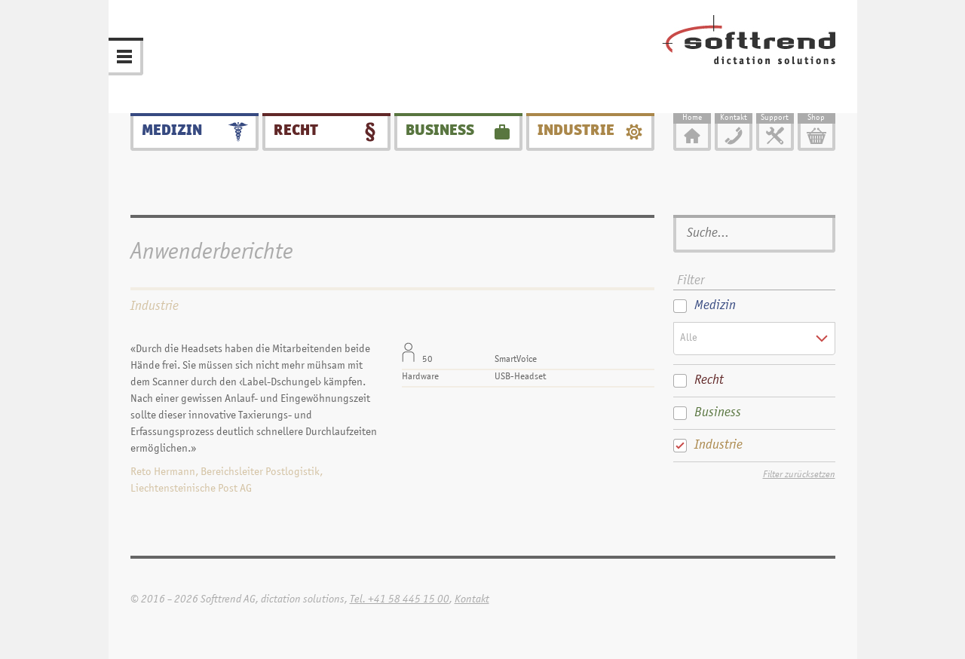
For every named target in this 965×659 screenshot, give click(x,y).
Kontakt (472, 599)
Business (440, 131)
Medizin (172, 131)
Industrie (576, 131)
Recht (296, 131)
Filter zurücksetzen (799, 475)
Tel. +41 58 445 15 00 (399, 599)
